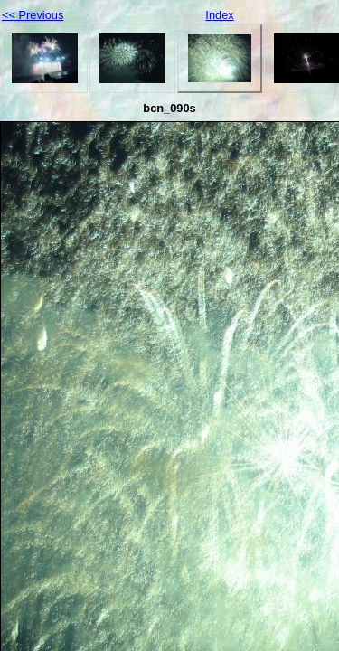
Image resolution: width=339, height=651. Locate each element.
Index (219, 15)
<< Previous (32, 15)
